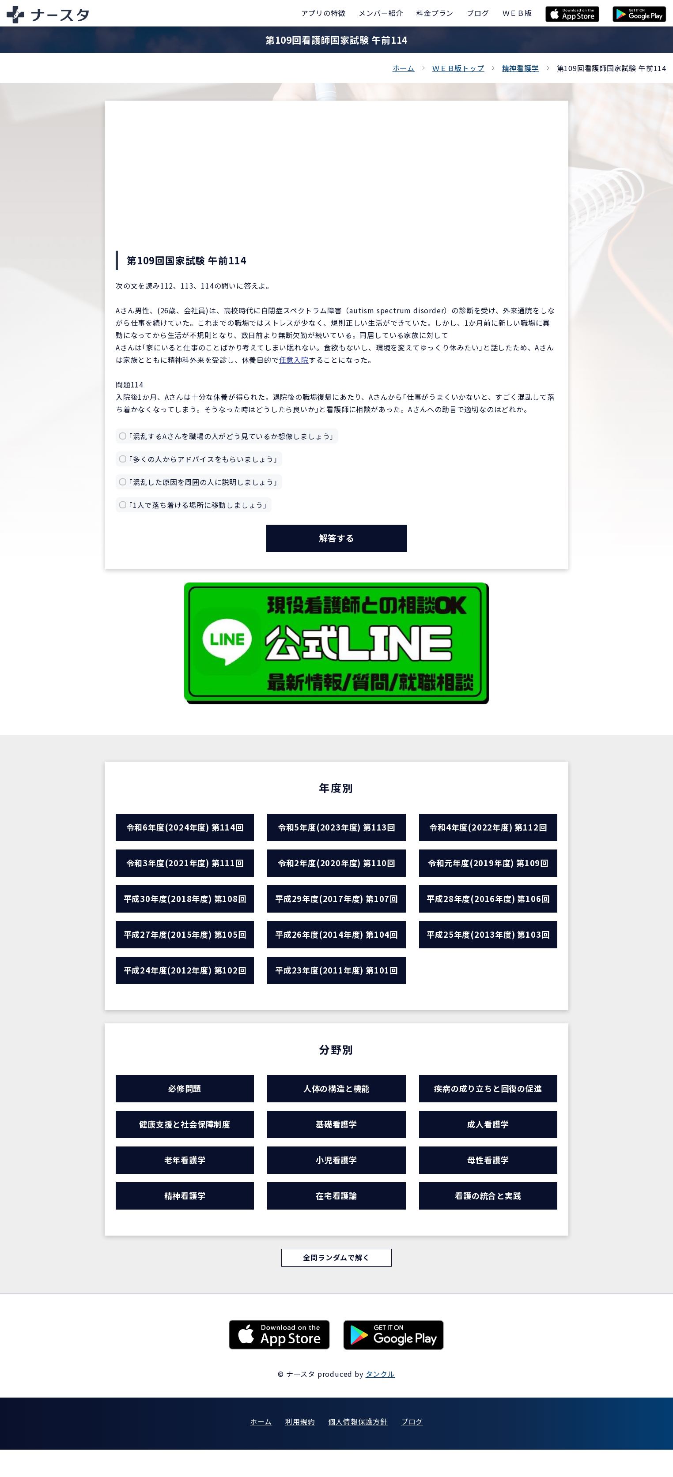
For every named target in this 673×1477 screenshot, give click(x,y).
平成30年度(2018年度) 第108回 (185, 908)
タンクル (380, 1401)
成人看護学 (488, 1144)
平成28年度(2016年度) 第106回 (488, 908)
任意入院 (294, 359)
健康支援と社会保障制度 (185, 1144)
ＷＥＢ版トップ (458, 68)
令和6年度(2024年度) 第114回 (185, 831)
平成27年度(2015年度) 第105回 (185, 946)
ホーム (404, 68)
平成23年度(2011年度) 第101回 (336, 985)
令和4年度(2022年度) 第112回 (487, 831)
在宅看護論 (336, 1221)
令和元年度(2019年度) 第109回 (488, 870)
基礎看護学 (336, 1144)
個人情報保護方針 (357, 1448)
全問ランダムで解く (336, 1285)
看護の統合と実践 (488, 1221)
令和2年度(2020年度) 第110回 (336, 870)
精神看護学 (520, 68)
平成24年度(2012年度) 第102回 (185, 985)
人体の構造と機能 (336, 1106)
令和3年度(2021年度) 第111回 (185, 870)
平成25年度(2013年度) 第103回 (488, 946)
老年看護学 (185, 1183)
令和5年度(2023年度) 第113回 (336, 831)
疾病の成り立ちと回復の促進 (488, 1106)
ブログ (412, 1448)
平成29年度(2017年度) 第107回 (336, 908)
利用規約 (300, 1448)
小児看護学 (336, 1183)
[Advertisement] (336, 184)
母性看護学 (488, 1183)
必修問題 (184, 1106)
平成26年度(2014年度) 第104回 (336, 946)
